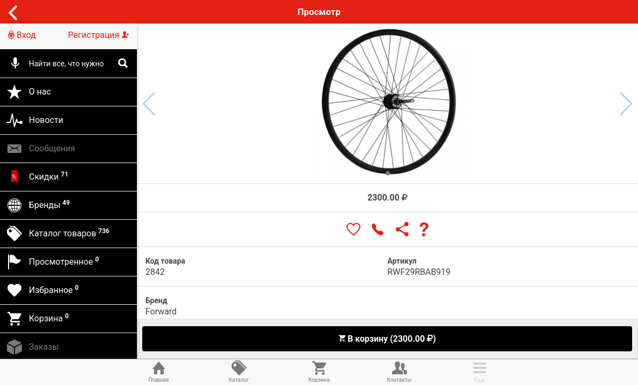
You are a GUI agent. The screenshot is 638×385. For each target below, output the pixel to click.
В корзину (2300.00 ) (386, 339)
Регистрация (98, 35)
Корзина (319, 371)
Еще (480, 371)
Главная (159, 371)
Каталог (239, 371)
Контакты (399, 371)
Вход (22, 35)
